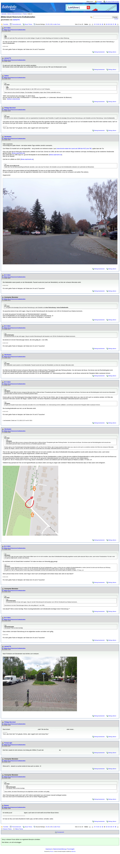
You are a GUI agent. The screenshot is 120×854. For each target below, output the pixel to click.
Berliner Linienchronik (13, 99)
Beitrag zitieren (112, 52)
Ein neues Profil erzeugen (112, 1)
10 (98, 24)
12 (102, 24)
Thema (24, 13)
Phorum (52, 851)
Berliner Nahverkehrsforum (15, 13)
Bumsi (6, 805)
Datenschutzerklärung (59, 849)
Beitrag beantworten (99, 52)
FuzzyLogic (8, 743)
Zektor (6, 76)
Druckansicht (60, 832)
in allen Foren (56, 24)
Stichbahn (7, 136)
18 (115, 24)
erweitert (116, 18)
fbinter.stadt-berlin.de (18, 153)
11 (100, 24)
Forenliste (5, 24)
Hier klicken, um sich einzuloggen (11, 842)
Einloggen (99, 1)
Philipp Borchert (10, 108)
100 (51, 24)
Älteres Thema (19, 829)
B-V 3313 (7, 28)
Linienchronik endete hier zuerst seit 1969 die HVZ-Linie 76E (74, 148)
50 (48, 24)
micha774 (16, 20)
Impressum (49, 849)
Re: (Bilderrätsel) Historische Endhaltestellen (14, 29)
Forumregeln (70, 849)
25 (46, 24)
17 (113, 24)
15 (109, 24)
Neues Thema (28, 24)
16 (111, 24)
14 (106, 24)
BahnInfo (73, 851)
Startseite (3, 13)
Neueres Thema (7, 829)
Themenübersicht (16, 24)
